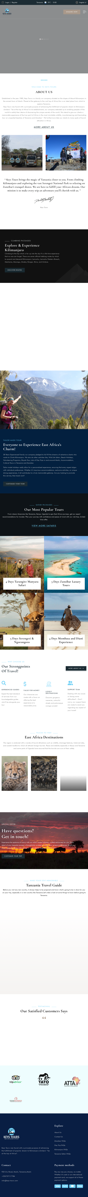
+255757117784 (8, 1176)
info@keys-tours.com (10, 1181)
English (81, 2)
